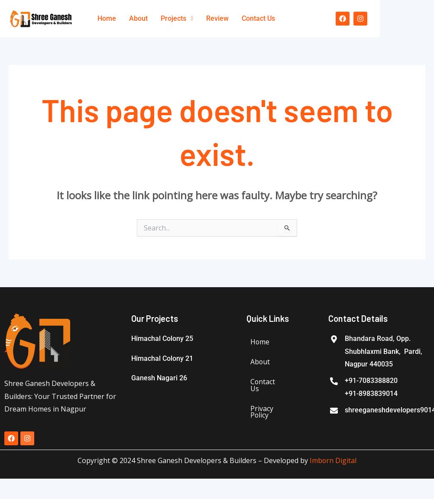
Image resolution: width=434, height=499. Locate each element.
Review (217, 18)
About (138, 18)
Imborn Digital (333, 460)
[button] (176, 19)
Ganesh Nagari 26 (159, 378)
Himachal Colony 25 (162, 338)
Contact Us (258, 18)
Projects (177, 18)
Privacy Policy (261, 412)
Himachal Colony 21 (162, 358)
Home (106, 18)
